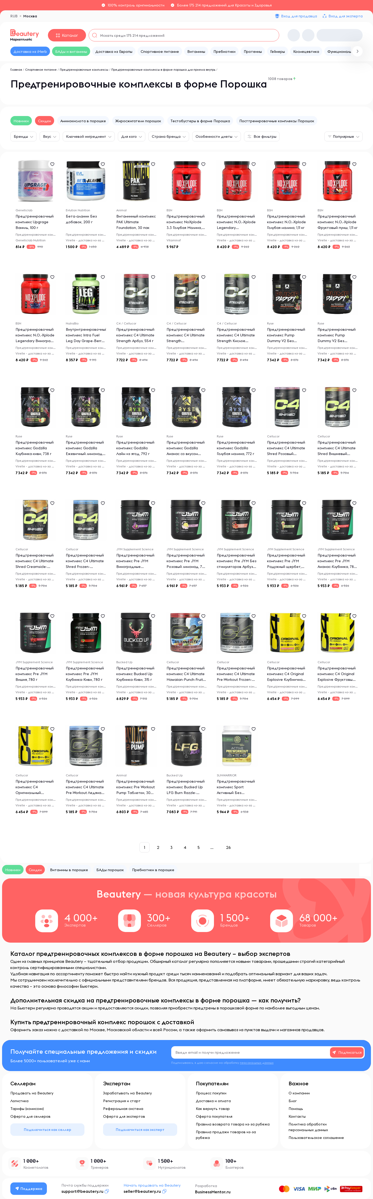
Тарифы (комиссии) (27, 1108)
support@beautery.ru (82, 1191)
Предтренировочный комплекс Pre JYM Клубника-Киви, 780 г (85, 674)
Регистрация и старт (122, 1101)
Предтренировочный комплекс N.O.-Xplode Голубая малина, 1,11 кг (286, 222)
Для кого (129, 136)
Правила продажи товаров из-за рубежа (226, 1135)
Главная (16, 69)
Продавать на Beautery (31, 1093)
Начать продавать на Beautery (152, 1185)
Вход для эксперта (345, 16)
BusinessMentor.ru (213, 1191)
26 (228, 847)
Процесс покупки (211, 1093)
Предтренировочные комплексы (84, 69)
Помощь (296, 1108)
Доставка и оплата (213, 1101)
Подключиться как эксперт (140, 1129)
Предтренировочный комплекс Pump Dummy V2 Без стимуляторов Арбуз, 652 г (286, 341)
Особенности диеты (214, 136)
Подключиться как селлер (47, 1129)
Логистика (19, 1101)
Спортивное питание (41, 69)
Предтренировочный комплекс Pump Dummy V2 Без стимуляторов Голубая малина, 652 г (337, 341)
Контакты (297, 1116)
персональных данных (257, 1063)
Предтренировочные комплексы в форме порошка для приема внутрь (163, 69)
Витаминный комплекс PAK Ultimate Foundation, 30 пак (136, 222)
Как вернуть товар (213, 1108)
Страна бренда (166, 136)
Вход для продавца (299, 16)
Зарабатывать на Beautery (127, 1093)
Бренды (21, 136)
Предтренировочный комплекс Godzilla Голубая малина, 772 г (236, 448)
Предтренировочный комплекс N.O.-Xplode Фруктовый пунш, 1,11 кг (337, 222)
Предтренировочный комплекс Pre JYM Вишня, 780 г (35, 674)
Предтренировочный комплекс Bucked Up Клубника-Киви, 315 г (135, 674)
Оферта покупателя (214, 1116)
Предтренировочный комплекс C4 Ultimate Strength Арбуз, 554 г (135, 335)
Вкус (47, 136)
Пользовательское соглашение (316, 1137)
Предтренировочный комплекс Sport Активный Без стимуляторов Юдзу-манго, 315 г (236, 792)
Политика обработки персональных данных (308, 1127)
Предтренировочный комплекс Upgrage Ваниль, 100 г (35, 222)
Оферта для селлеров (30, 1116)
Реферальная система (123, 1108)
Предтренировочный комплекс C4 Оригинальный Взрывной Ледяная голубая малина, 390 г (35, 792)
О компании (299, 1093)
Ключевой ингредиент (86, 136)
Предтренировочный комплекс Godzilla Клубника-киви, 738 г (35, 448)
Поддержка (28, 1188)
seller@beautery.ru (142, 1191)
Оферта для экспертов (124, 1116)
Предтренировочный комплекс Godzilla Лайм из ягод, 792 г (135, 448)
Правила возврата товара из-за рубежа (233, 1124)
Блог (293, 1101)
